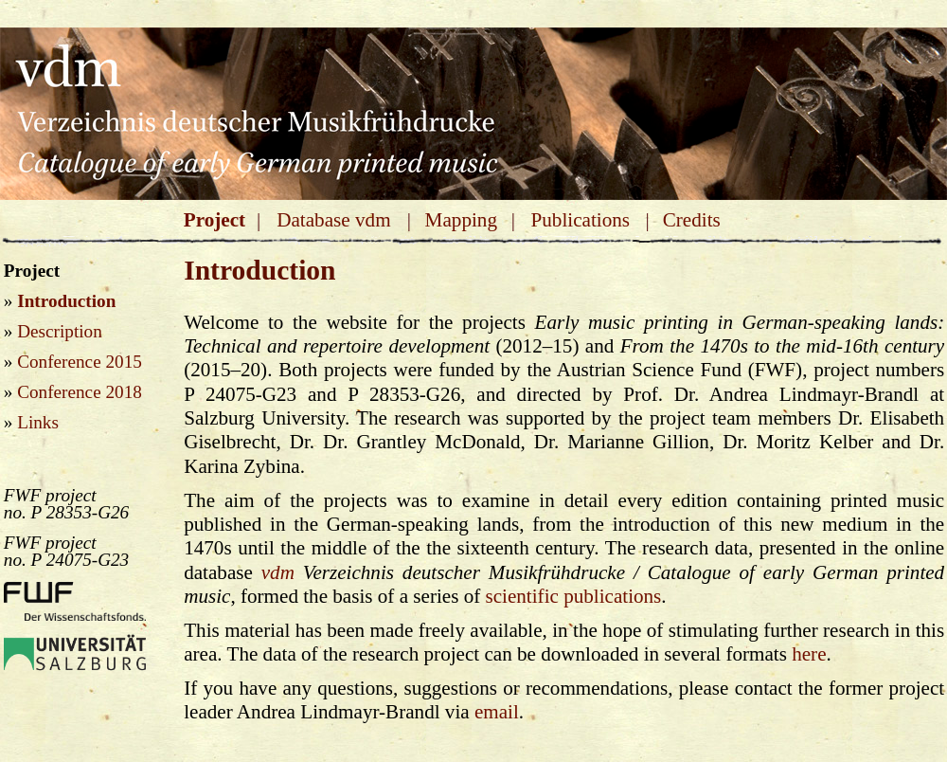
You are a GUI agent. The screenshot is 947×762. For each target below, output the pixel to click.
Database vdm (333, 220)
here (809, 654)
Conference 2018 (79, 392)
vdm (278, 572)
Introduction (66, 301)
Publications (580, 220)
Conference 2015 (79, 362)
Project (214, 220)
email (496, 711)
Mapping (461, 220)
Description (59, 331)
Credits (692, 220)
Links (38, 422)
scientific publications (574, 596)
